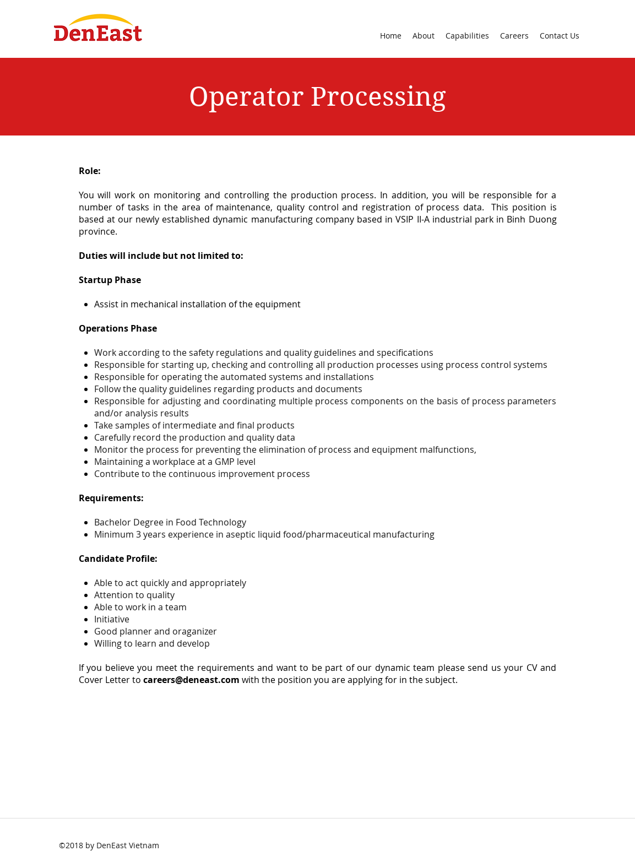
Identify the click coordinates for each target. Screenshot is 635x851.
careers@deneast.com (191, 680)
